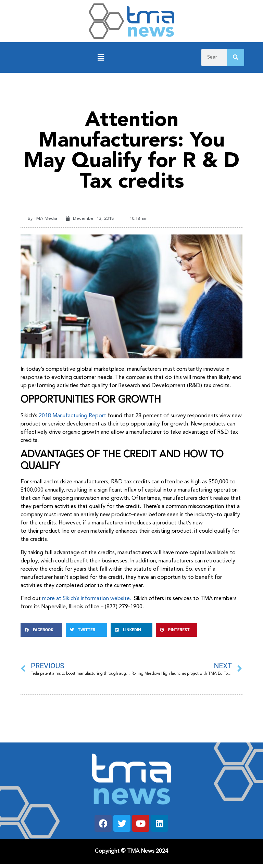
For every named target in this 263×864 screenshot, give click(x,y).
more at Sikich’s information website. (87, 598)
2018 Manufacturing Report (72, 416)
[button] (101, 57)
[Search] (235, 57)
